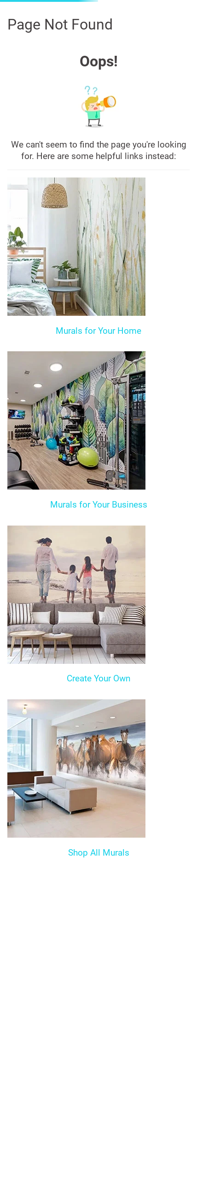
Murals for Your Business (98, 504)
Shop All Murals (98, 852)
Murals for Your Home (98, 330)
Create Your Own (98, 678)
